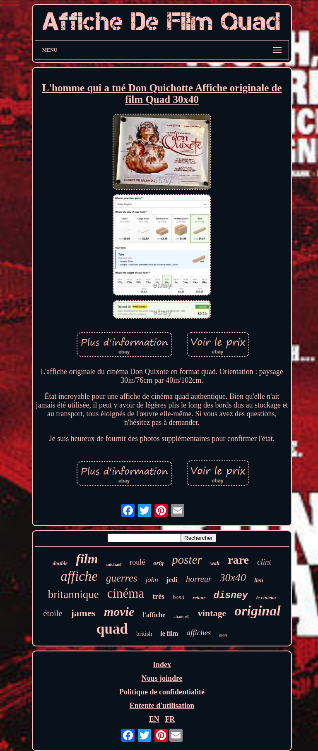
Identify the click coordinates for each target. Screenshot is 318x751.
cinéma (126, 593)
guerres (121, 578)
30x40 (233, 578)
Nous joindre (161, 678)
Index (162, 664)
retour (199, 598)
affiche (79, 576)
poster (187, 559)
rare (238, 559)
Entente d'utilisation (162, 705)
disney (231, 595)
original (257, 610)
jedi (172, 580)
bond (178, 597)
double (60, 563)
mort (223, 635)
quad (112, 629)
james (83, 613)
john (151, 580)
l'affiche (153, 614)
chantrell (181, 616)
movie (119, 611)
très (158, 596)
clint (264, 562)
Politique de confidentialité (162, 692)
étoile (53, 613)
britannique (73, 594)
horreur (198, 579)
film (87, 558)
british (144, 633)
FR (170, 719)
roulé (137, 562)
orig (158, 563)
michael (114, 564)
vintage (212, 613)
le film (169, 633)
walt (214, 563)
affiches (198, 632)
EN (154, 719)
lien (258, 580)
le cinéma (266, 598)
